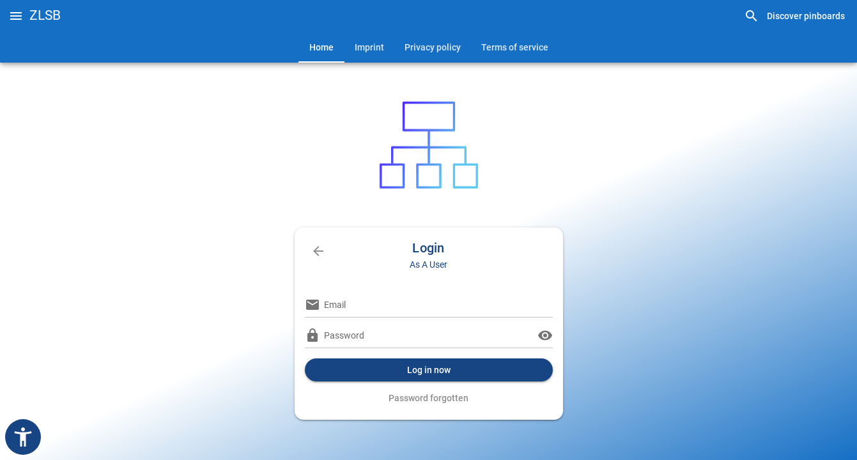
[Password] (429, 335)
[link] (794, 16)
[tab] (321, 47)
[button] (16, 16)
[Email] (438, 305)
